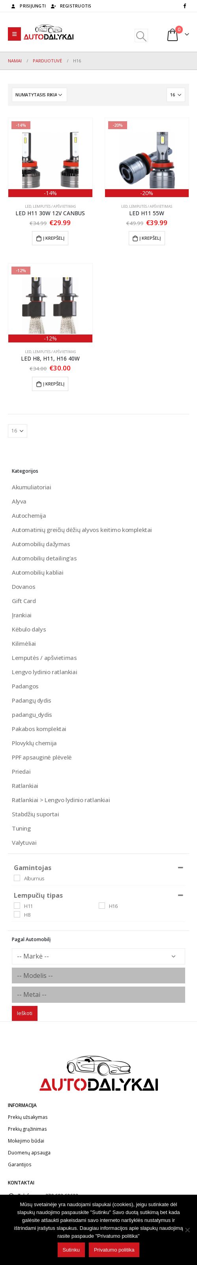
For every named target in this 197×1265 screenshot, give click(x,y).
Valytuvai (24, 842)
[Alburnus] (17, 878)
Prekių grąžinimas (27, 1129)
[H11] (17, 905)
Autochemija (29, 515)
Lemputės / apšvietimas (54, 206)
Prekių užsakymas (28, 1117)
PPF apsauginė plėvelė (42, 757)
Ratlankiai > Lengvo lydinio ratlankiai (61, 800)
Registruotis (71, 6)
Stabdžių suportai (35, 814)
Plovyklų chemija (34, 743)
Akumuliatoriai (31, 487)
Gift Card (24, 601)
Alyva (19, 501)
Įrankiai (22, 615)
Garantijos (20, 1164)
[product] (50, 157)
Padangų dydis (31, 700)
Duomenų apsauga (29, 1152)
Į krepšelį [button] (53, 238)
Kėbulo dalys (29, 629)
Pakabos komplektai (39, 729)
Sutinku (71, 1250)
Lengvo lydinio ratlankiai (44, 672)
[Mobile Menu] (14, 34)
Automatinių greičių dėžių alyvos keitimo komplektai (82, 530)
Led (28, 206)
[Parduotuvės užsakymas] (39, 95)
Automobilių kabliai (38, 572)
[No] (187, 1230)
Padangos (25, 686)
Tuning (21, 828)
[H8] (17, 914)
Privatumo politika (114, 1250)
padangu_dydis (32, 714)
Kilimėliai (24, 643)
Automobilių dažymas (41, 544)
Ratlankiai (25, 785)
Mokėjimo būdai (26, 1140)
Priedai (21, 771)
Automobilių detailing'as (44, 558)
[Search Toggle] (141, 35)
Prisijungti (28, 6)
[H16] (102, 905)
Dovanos (23, 586)
